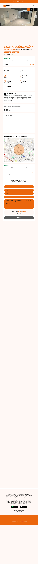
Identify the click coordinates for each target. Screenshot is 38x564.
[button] (22, 1)
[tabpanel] (19, 17)
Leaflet (25, 161)
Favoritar (7, 52)
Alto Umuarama (13, 49)
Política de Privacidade (19, 510)
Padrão (7, 49)
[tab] (28, 9)
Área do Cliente (16, 1)
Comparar (16, 52)
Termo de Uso (19, 511)
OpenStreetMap (30, 161)
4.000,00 (31, 64)
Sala (5, 49)
